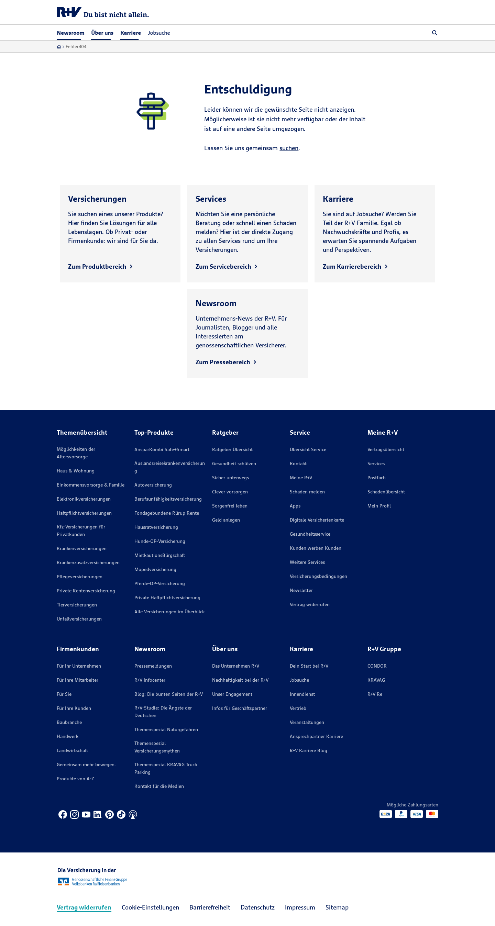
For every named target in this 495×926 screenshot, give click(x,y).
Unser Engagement (232, 694)
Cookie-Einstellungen (150, 907)
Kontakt (298, 463)
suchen (288, 148)
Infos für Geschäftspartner (239, 708)
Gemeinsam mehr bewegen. (86, 764)
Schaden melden (307, 492)
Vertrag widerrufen (310, 604)
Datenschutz (258, 907)
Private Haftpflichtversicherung (167, 597)
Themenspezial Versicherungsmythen (157, 747)
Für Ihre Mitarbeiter (77, 680)
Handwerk (67, 736)
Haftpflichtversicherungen (84, 513)
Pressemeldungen (153, 666)
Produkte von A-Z (75, 779)
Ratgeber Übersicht (232, 449)
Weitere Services (307, 562)
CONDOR (377, 666)
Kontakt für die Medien (159, 786)
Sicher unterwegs (230, 478)
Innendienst (302, 694)
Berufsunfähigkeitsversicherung (168, 499)
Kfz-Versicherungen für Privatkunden (81, 530)
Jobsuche (159, 32)
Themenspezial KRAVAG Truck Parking (165, 768)
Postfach (376, 478)
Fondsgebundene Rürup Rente (166, 513)
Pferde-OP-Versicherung (159, 583)
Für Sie (64, 694)
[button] (434, 32)
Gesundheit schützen (234, 463)
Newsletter (301, 590)
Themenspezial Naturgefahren (166, 729)
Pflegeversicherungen (79, 576)
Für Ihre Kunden (74, 708)
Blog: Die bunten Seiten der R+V (168, 694)
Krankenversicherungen (82, 548)
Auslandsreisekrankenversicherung (169, 467)
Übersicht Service (308, 449)
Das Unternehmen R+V (235, 666)
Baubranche (69, 722)
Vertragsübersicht (385, 449)
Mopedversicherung (155, 569)
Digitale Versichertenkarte (317, 520)
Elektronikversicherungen (84, 499)
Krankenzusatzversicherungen (88, 562)
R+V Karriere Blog (308, 750)
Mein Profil (379, 506)
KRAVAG (376, 680)
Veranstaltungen (307, 722)
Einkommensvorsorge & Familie (90, 485)
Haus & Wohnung (76, 471)
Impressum (300, 907)
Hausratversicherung (156, 527)
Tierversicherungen (77, 605)
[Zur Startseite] (59, 47)
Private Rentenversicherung (86, 591)
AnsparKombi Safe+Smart (161, 449)
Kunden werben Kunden (315, 548)
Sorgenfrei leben (230, 506)
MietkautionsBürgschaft (159, 555)
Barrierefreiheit (209, 907)
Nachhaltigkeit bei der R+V (240, 680)
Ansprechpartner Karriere (316, 736)
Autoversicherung (153, 485)
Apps (295, 506)
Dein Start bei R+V (309, 666)
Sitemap (337, 907)
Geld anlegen (226, 520)
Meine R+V (301, 478)
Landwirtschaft (72, 750)
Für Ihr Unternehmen (79, 666)
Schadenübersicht (386, 492)
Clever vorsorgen (230, 492)
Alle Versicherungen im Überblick (169, 612)
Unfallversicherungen (79, 619)
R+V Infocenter (149, 680)
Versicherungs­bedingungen (318, 576)
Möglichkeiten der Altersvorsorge (76, 453)
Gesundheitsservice (310, 534)
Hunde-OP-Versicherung (159, 541)
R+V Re (374, 694)
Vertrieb (298, 708)
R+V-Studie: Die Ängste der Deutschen (163, 711)
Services (376, 463)
